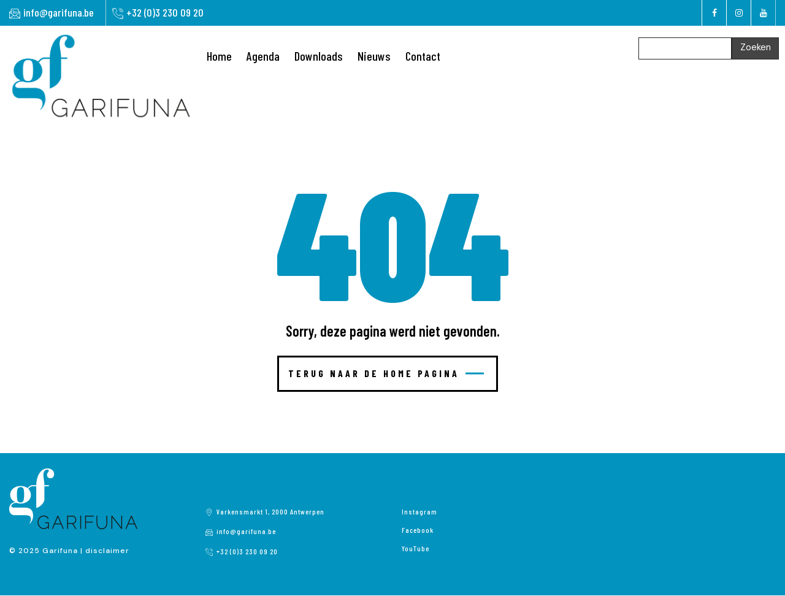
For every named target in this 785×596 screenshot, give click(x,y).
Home (219, 55)
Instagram (419, 511)
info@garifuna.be (58, 12)
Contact (422, 55)
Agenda (263, 55)
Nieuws (374, 55)
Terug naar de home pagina (386, 373)
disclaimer (107, 551)
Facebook (418, 529)
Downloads (318, 55)
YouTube (415, 548)
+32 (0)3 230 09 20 (165, 12)
